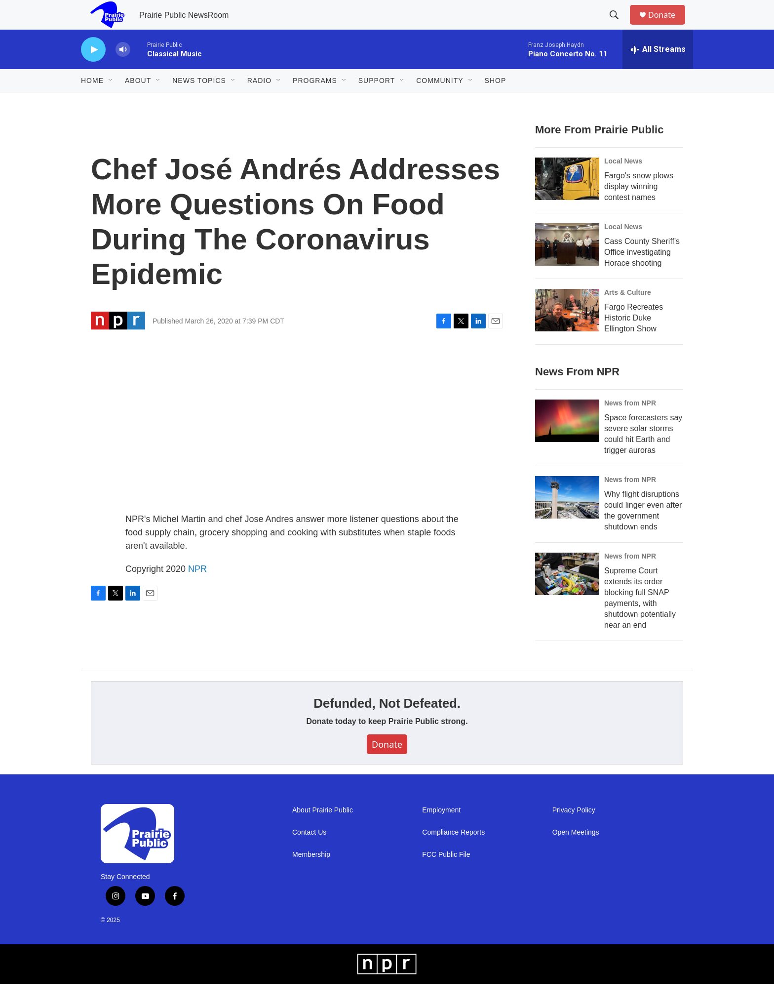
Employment (441, 832)
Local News (623, 183)
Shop (495, 103)
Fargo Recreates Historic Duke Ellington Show (633, 340)
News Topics (199, 103)
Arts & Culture (627, 315)
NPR (197, 591)
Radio (259, 103)
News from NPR (630, 425)
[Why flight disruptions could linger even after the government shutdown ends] (567, 519)
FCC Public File (446, 877)
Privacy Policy (573, 832)
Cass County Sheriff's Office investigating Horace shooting (642, 274)
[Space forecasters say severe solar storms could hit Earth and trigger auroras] (567, 443)
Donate (668, 26)
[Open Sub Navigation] (111, 103)
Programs (315, 103)
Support (376, 103)
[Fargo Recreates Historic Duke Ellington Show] (567, 332)
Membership (311, 877)
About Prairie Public (322, 832)
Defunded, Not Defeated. (386, 725)
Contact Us (309, 854)
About (138, 103)
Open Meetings (575, 854)
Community (439, 103)
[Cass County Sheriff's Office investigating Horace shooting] (567, 266)
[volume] (123, 72)
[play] (93, 72)
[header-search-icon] (618, 26)
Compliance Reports (453, 854)
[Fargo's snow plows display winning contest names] (567, 201)
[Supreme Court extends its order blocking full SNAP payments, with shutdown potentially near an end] (567, 596)
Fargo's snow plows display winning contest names (638, 209)
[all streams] (657, 71)
